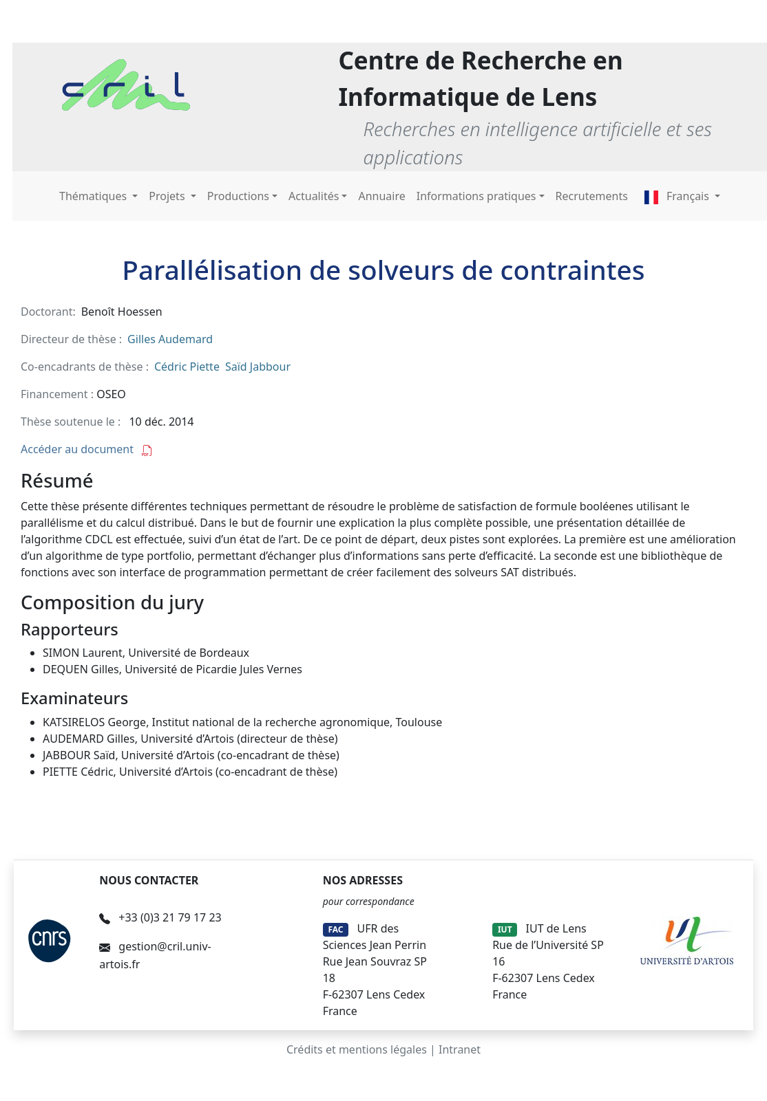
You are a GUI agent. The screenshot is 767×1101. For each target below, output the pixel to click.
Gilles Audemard (170, 339)
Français (678, 196)
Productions (238, 196)
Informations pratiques (476, 196)
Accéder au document (87, 449)
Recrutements (592, 196)
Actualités (313, 196)
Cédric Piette (187, 366)
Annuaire (381, 196)
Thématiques (94, 196)
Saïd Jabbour (258, 366)
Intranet (460, 1049)
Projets (168, 196)
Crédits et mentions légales (356, 1049)
